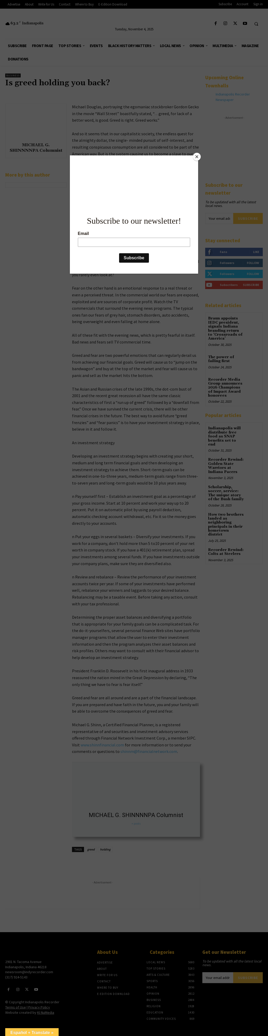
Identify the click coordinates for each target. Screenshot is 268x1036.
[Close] (197, 157)
